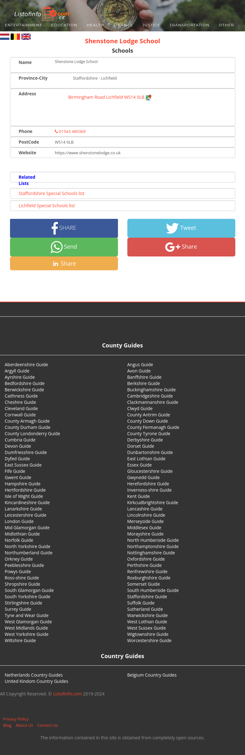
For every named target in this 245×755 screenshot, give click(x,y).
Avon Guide (139, 371)
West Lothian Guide (147, 622)
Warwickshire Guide (147, 615)
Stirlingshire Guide (23, 603)
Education (64, 25)
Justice (151, 25)
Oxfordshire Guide (146, 559)
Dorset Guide (140, 446)
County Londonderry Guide (32, 433)
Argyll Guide (17, 371)
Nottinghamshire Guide (151, 553)
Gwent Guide (18, 477)
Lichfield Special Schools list (47, 206)
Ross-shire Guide (22, 578)
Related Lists (27, 180)
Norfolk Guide (19, 540)
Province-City (33, 78)
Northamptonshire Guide (153, 546)
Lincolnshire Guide (146, 515)
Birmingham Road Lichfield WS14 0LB (110, 97)
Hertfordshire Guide (25, 490)
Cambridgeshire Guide (150, 396)
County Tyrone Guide (149, 433)
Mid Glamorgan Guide (27, 528)
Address (27, 94)
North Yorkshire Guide (27, 546)
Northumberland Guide (29, 553)
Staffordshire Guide (147, 596)
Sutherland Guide (145, 609)
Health (95, 25)
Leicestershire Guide (25, 515)
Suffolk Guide (141, 603)
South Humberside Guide (153, 590)
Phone (26, 131)
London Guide (19, 521)
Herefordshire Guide (148, 484)
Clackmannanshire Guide (152, 402)
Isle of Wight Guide (24, 496)
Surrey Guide (18, 609)
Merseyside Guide (145, 521)
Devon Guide (18, 446)
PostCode (29, 142)
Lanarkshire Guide (23, 509)
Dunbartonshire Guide (150, 452)
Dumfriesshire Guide (26, 452)
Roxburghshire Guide (149, 578)
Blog (7, 725)
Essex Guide (139, 465)
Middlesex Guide (144, 528)
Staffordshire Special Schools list (51, 193)
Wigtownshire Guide (148, 634)
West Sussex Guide (146, 628)
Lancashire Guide (145, 509)
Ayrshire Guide (20, 377)
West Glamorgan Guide (28, 622)
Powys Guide (18, 571)
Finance (123, 25)
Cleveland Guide (21, 408)
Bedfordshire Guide (25, 383)
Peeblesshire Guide (24, 565)
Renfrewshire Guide (147, 571)
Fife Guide (15, 471)
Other (226, 25)
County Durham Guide (27, 427)
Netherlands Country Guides (34, 675)
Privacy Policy (15, 719)
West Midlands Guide (26, 628)
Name (25, 62)
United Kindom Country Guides (36, 681)
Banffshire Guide (144, 377)
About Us (24, 725)
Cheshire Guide (20, 402)
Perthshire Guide (144, 565)
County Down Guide (147, 421)
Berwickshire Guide (24, 390)
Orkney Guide (19, 559)
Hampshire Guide (22, 484)
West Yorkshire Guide (26, 634)
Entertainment (23, 25)
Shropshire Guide (22, 584)
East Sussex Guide (23, 465)
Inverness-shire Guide (149, 490)
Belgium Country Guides (152, 675)
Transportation (190, 25)
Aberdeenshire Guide (26, 364)
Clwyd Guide (140, 408)
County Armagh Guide (27, 421)
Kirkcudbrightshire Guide (152, 502)
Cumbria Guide (20, 440)
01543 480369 (70, 131)
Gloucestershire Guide (150, 471)
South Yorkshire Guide (27, 596)
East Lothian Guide (146, 459)
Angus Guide (140, 364)
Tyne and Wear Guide (26, 615)
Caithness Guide (21, 396)
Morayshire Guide (145, 534)
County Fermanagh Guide (153, 427)
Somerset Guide (143, 584)
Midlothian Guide (22, 534)
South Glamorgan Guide (29, 590)
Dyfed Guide (17, 459)
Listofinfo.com (67, 694)
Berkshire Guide (143, 383)
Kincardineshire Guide (27, 502)
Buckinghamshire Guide (151, 390)
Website (27, 153)
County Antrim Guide (148, 415)
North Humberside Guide (153, 540)
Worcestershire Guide (149, 640)
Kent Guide (138, 496)
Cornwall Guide (20, 415)
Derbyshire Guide (145, 440)
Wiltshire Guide (20, 640)
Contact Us (47, 725)
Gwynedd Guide (143, 477)
